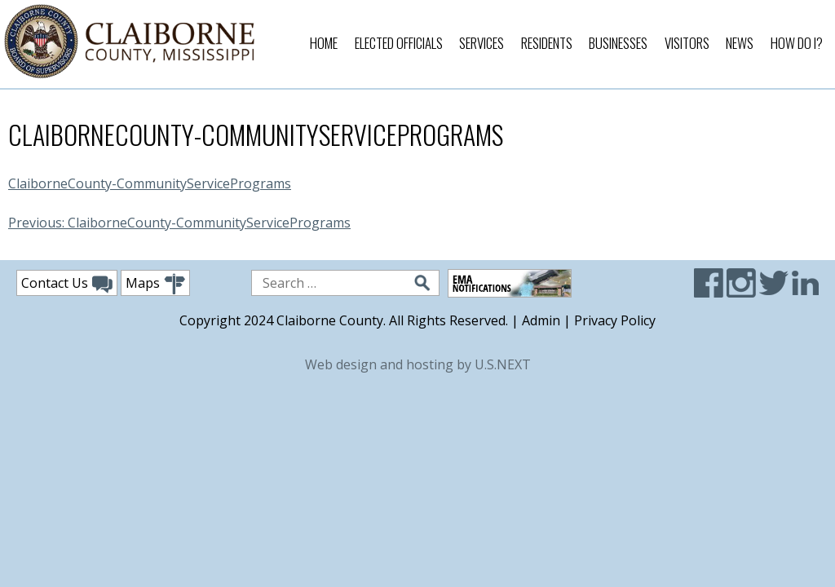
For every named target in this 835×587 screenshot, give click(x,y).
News (739, 43)
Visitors (687, 43)
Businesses (618, 43)
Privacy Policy (615, 320)
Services (481, 43)
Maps (155, 284)
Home (324, 43)
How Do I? (797, 43)
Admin (541, 320)
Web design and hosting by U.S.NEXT (418, 364)
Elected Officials (399, 43)
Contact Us (67, 284)
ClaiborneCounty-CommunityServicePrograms (149, 183)
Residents (546, 43)
